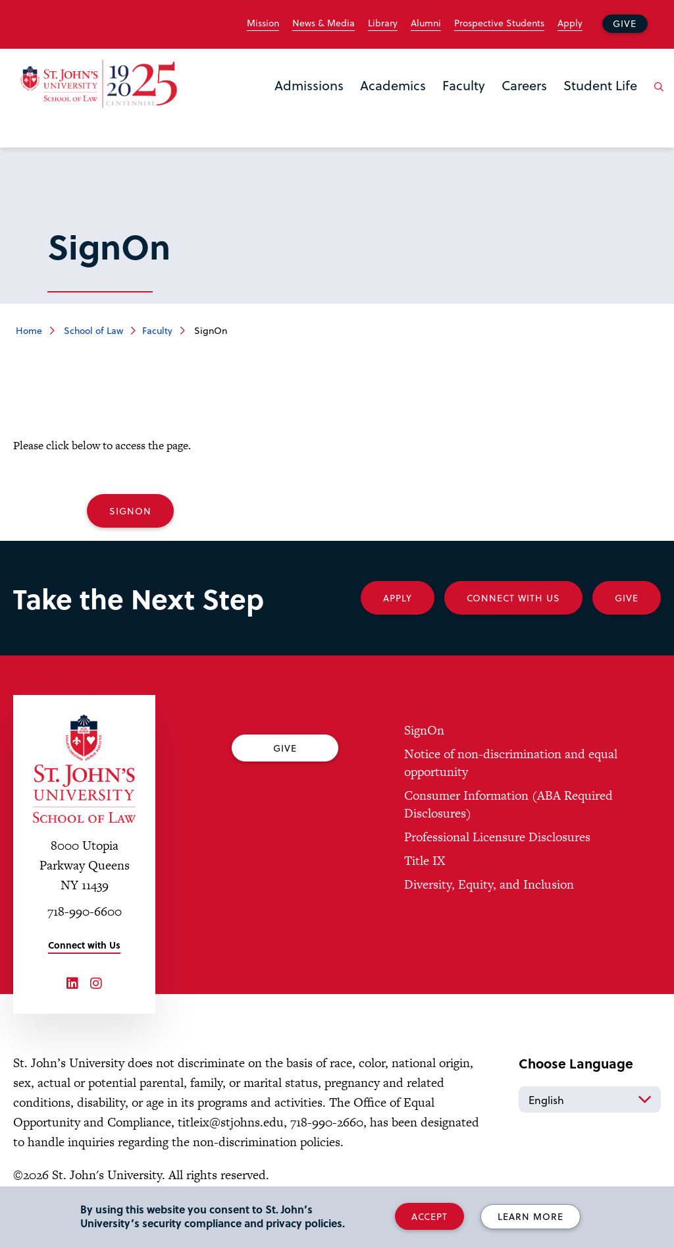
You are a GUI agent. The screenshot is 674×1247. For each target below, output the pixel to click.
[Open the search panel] (656, 96)
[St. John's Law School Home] (98, 83)
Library (383, 23)
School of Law (92, 330)
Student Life (600, 85)
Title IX (424, 861)
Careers (524, 85)
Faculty (463, 85)
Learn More (530, 1216)
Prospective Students (499, 23)
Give (624, 23)
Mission (263, 23)
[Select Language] (590, 1099)
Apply (570, 23)
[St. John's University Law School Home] (84, 769)
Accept (429, 1216)
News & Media (323, 23)
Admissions (309, 85)
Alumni (426, 23)
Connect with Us (84, 945)
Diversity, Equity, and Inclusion (489, 884)
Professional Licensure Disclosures (497, 837)
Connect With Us (513, 598)
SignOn (130, 511)
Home (29, 330)
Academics (393, 85)
